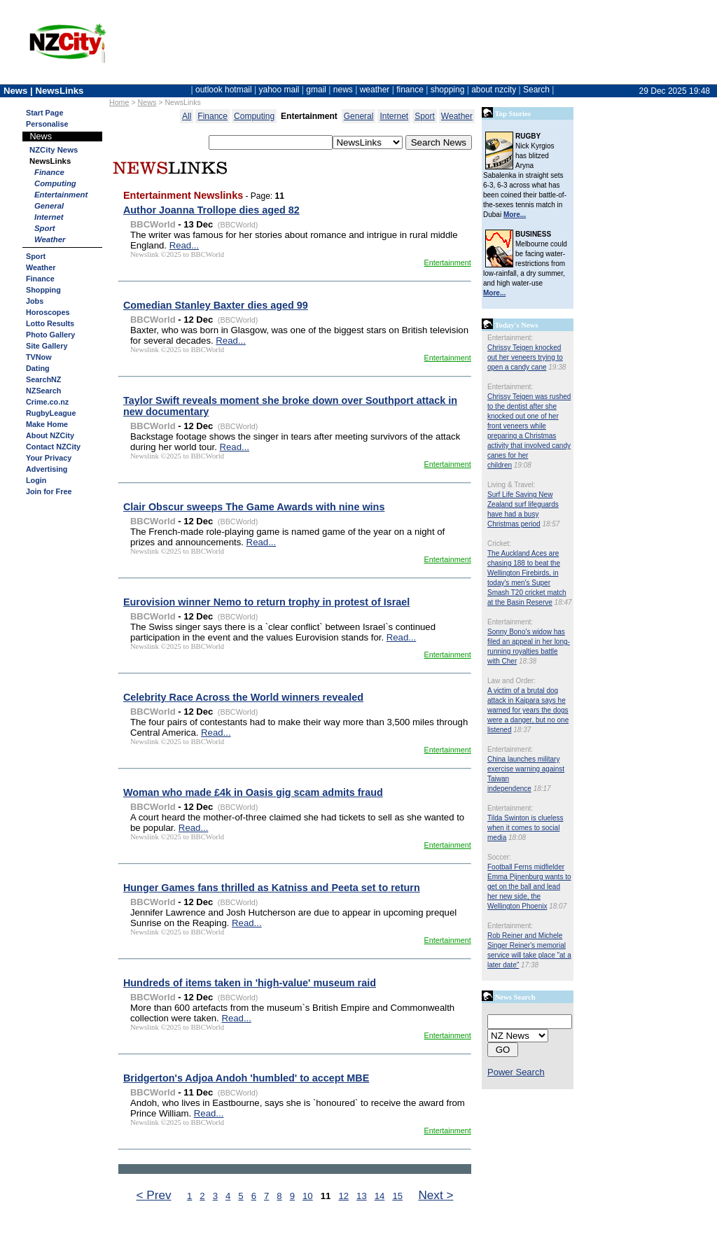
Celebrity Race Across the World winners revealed (243, 697)
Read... (184, 245)
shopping (448, 89)
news (343, 89)
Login (36, 480)
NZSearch (43, 390)
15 (397, 1196)
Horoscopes (47, 312)
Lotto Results (50, 323)
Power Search (516, 1072)
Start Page (44, 112)
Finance (49, 172)
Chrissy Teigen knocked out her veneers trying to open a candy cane (525, 357)
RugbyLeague (51, 413)
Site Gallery (46, 346)
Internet (49, 217)
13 (361, 1196)
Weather (50, 239)
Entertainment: (510, 338)
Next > (435, 1195)
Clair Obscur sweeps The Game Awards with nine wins (253, 506)
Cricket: (499, 543)
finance (410, 89)
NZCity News (53, 150)
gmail (316, 89)
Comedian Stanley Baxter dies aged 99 (215, 305)
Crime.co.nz (47, 402)
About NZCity (50, 435)
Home (119, 102)
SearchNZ (43, 379)
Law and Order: (511, 681)
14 (380, 1196)
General (49, 206)
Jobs (34, 301)
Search (536, 89)
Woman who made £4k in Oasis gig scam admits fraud (253, 792)
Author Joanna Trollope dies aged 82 (211, 210)
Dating (38, 368)
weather (375, 89)
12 (343, 1196)
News (147, 102)
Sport (44, 228)
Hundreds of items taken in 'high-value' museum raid (249, 982)
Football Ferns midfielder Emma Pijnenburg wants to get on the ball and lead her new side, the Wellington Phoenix (529, 886)
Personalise (47, 124)
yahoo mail (279, 89)
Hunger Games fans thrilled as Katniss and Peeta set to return (271, 887)
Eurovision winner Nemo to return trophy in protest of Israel (266, 602)
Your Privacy (48, 458)
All (186, 116)
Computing (55, 183)
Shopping (43, 290)
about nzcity (493, 89)
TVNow (39, 357)
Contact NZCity (53, 446)
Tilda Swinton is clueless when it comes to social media (525, 827)
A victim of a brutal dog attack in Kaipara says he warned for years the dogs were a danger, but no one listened (528, 710)
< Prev (154, 1195)
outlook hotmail (223, 89)
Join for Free (48, 491)
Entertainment (61, 194)
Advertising (46, 469)
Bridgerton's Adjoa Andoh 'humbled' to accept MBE (246, 1078)
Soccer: (499, 857)
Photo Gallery (50, 334)
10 (307, 1196)
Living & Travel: (511, 485)
